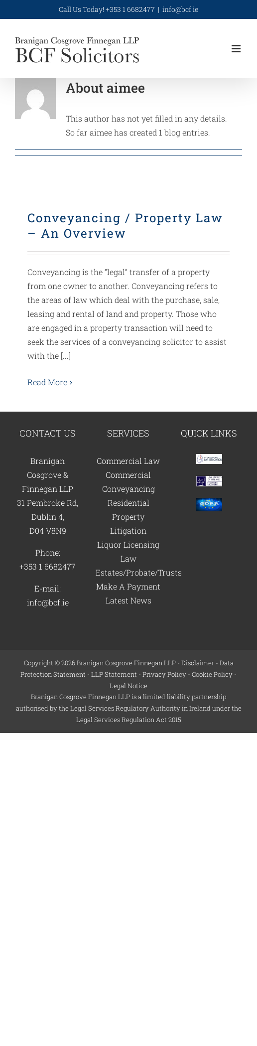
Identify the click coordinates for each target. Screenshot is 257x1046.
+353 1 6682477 (47, 566)
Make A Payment (128, 586)
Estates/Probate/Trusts (139, 572)
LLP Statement (114, 674)
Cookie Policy (212, 674)
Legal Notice (128, 685)
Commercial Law (128, 460)
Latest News (128, 600)
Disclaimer (197, 662)
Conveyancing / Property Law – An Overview (125, 225)
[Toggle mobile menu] (237, 48)
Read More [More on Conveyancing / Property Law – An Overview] (47, 382)
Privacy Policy (164, 674)
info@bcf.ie (180, 9)
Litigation (128, 530)
